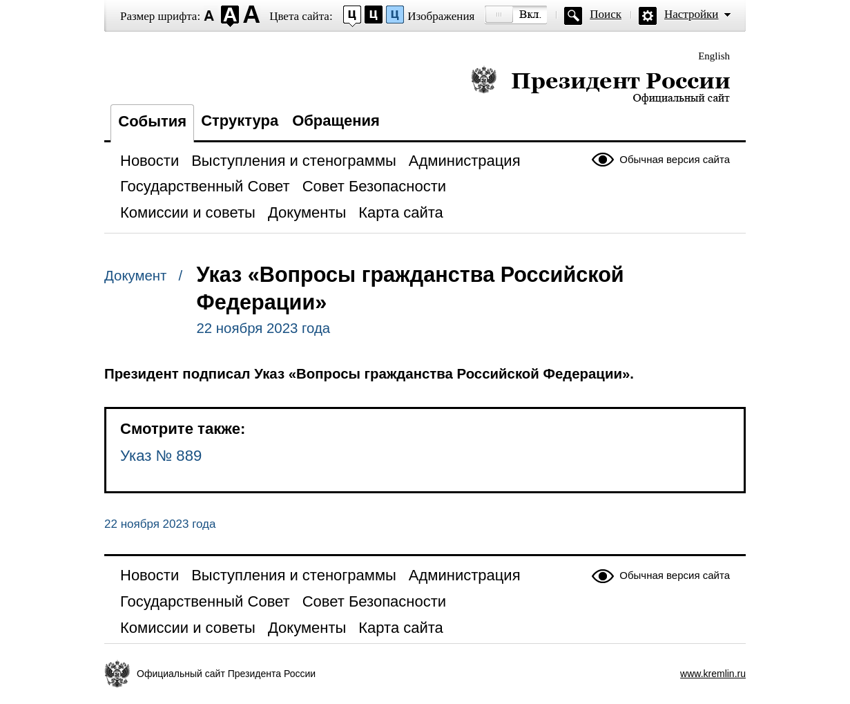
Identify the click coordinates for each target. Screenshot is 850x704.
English (714, 55)
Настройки (691, 14)
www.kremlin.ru (713, 673)
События (152, 121)
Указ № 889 (161, 455)
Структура (239, 120)
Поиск (605, 14)
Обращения (336, 120)
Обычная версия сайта (674, 159)
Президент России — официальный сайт (600, 84)
